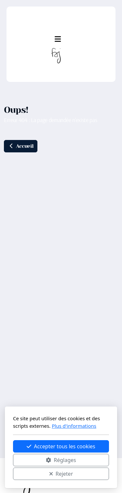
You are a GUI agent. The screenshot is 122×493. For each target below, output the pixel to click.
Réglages (61, 460)
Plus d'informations (74, 426)
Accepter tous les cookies (61, 446)
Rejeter (61, 473)
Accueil (20, 146)
